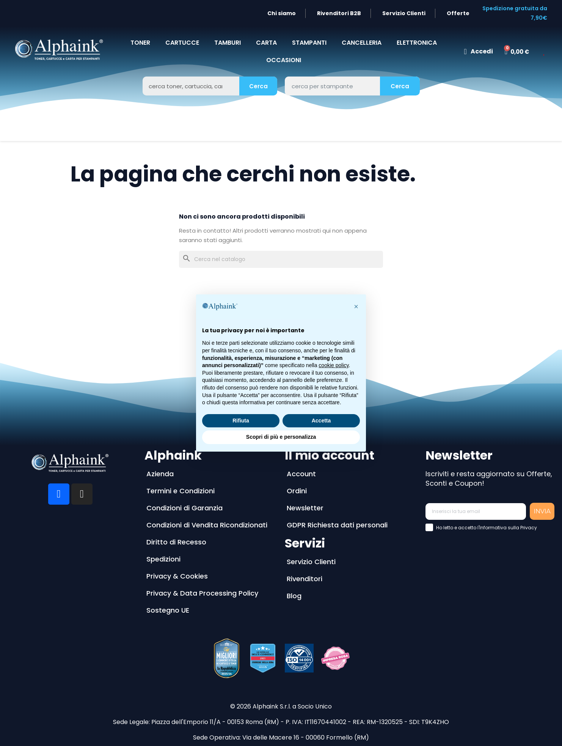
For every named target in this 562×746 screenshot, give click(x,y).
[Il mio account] (478, 51)
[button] (356, 306)
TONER (140, 42)
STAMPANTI (309, 42)
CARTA (266, 42)
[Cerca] (281, 259)
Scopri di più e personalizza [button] (281, 437)
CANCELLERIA (361, 42)
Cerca (258, 86)
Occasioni (283, 60)
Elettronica (417, 42)
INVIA (542, 511)
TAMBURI (227, 42)
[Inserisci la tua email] (475, 511)
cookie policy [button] (334, 365)
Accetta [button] (321, 421)
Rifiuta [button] (240, 421)
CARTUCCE (182, 42)
